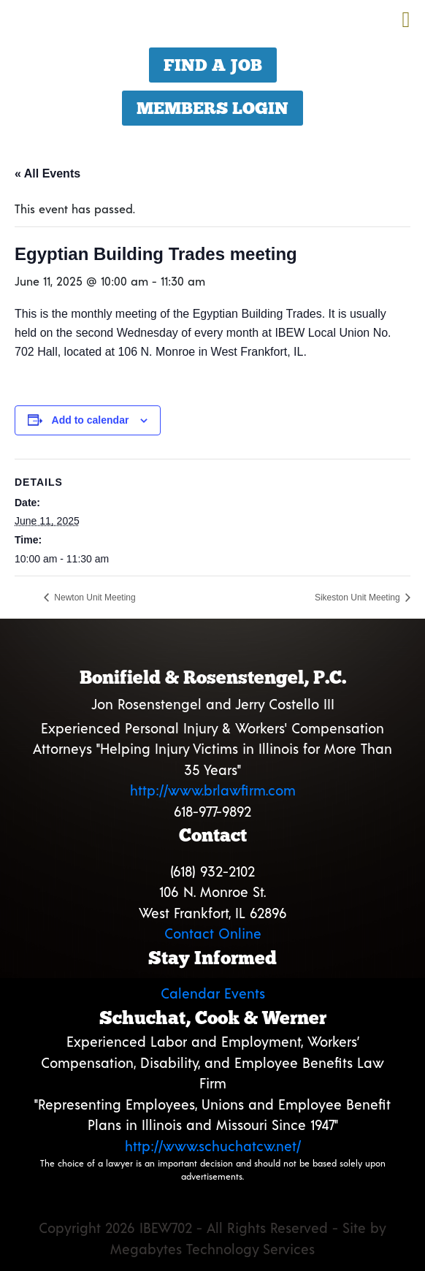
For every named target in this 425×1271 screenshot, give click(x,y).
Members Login (212, 108)
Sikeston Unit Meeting (358, 597)
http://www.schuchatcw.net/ (213, 1145)
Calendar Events (213, 993)
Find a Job (213, 65)
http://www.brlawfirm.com (213, 790)
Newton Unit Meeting (94, 597)
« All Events (47, 173)
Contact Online (212, 933)
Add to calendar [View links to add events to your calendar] (90, 420)
